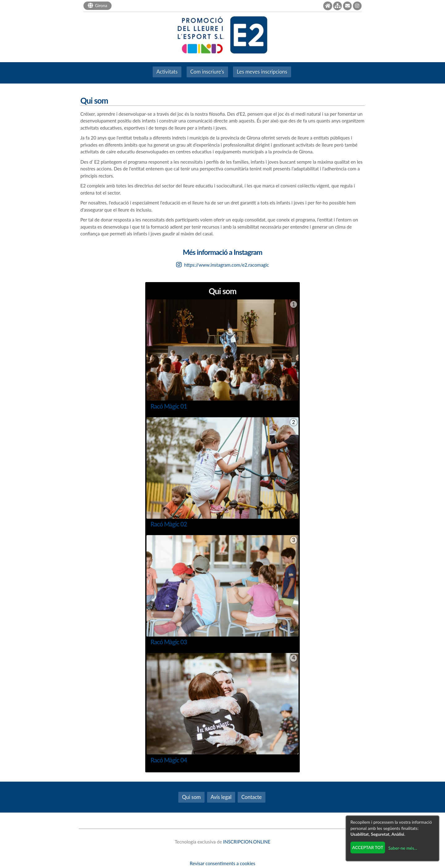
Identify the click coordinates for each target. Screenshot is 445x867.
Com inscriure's (207, 72)
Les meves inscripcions (262, 72)
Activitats (167, 72)
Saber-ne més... (402, 848)
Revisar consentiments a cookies (222, 863)
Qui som (191, 797)
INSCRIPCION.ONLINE (246, 841)
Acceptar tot (367, 847)
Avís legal (221, 797)
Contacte (251, 797)
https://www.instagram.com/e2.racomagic (222, 265)
